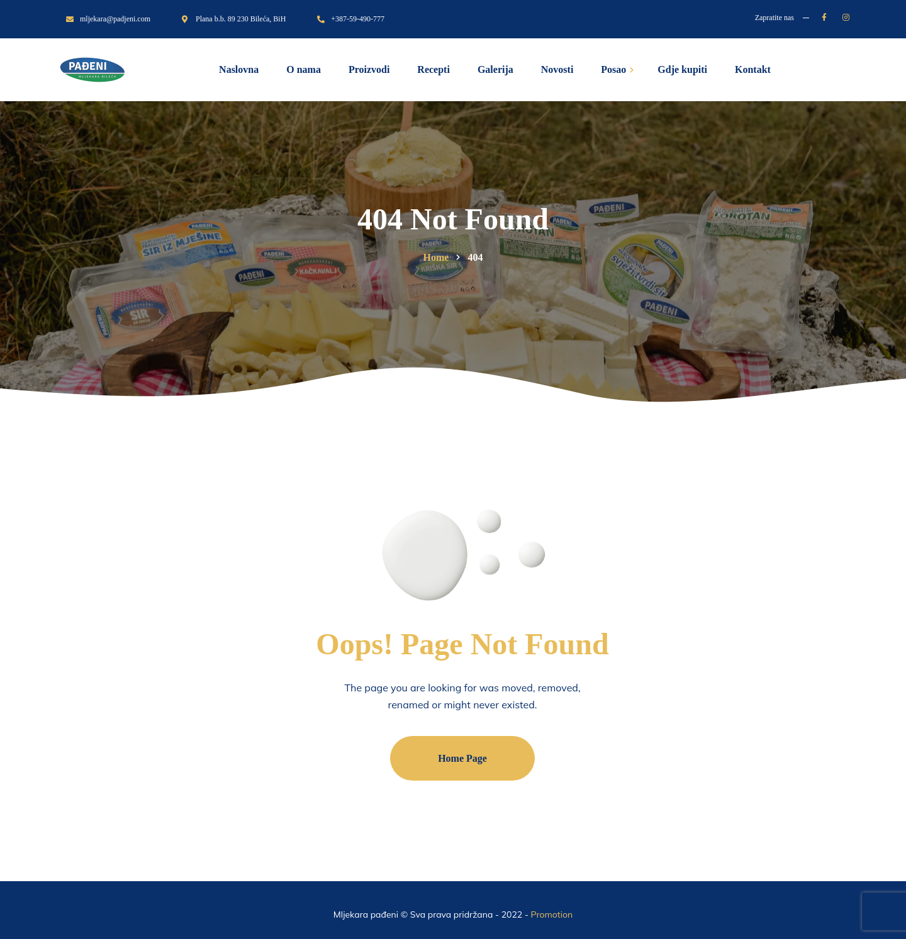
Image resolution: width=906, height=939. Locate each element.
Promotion (552, 914)
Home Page (462, 758)
